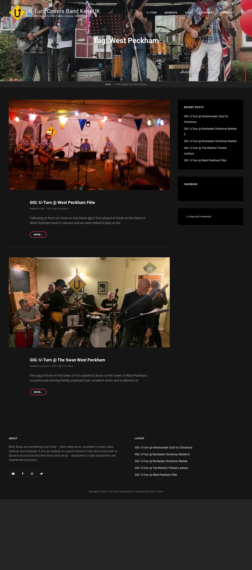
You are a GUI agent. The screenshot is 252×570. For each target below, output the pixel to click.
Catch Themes (156, 491)
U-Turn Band (62, 208)
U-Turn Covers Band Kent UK (64, 11)
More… (40, 235)
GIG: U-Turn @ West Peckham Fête (62, 202)
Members (170, 12)
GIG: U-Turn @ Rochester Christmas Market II (162, 454)
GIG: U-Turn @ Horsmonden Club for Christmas (163, 447)
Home (108, 84)
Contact (228, 12)
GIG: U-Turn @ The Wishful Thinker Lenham (161, 468)
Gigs (188, 12)
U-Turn (152, 12)
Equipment (206, 12)
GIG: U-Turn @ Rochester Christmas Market (210, 141)
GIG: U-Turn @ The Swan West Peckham (67, 360)
